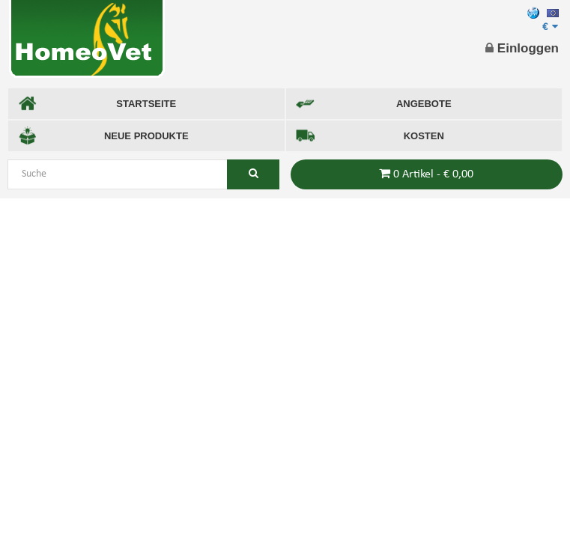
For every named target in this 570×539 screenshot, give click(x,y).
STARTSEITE (97, 103)
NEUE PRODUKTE (103, 136)
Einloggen (522, 48)
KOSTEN (370, 136)
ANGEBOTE (374, 103)
